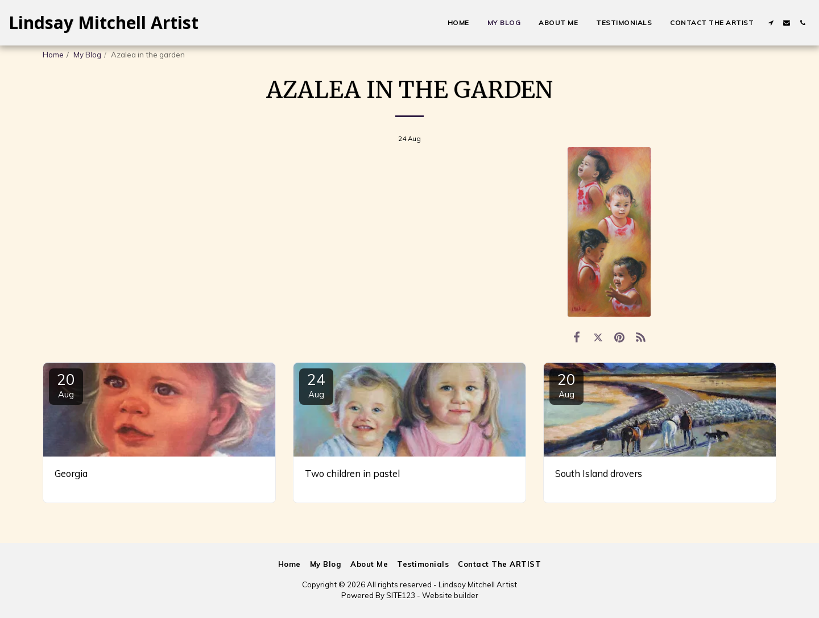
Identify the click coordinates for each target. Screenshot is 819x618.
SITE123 (400, 595)
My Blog (87, 54)
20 (66, 385)
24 (316, 385)
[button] (770, 22)
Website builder (450, 595)
